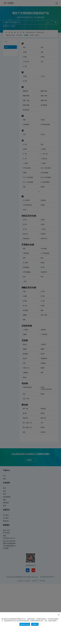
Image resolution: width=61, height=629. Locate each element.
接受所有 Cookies (24, 624)
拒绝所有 (35, 624)
